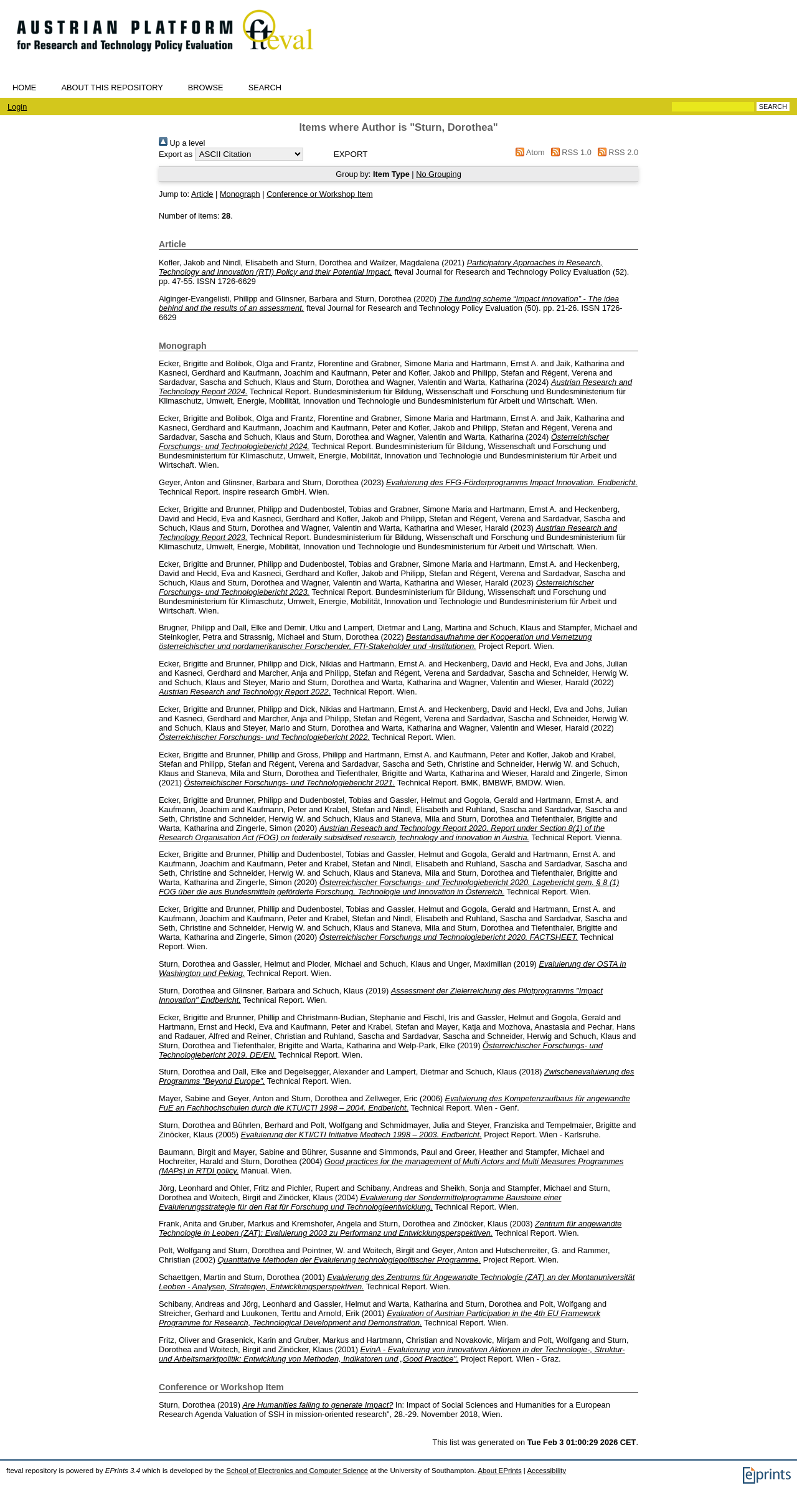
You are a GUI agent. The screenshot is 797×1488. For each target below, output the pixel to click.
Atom (528, 152)
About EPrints (499, 1470)
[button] (351, 154)
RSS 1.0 (569, 152)
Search (264, 87)
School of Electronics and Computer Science (297, 1470)
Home (24, 87)
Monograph (240, 194)
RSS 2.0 (615, 152)
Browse (206, 87)
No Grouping (438, 174)
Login (17, 106)
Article (202, 194)
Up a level (182, 143)
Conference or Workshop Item (319, 194)
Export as (175, 154)
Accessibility (546, 1470)
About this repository (112, 87)
